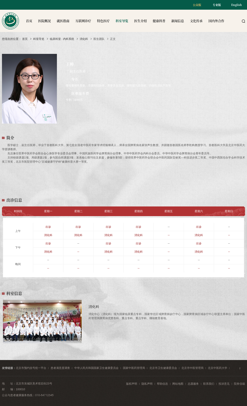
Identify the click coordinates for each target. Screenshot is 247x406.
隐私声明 (147, 383)
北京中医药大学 (217, 367)
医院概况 (44, 21)
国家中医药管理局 (134, 367)
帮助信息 (162, 383)
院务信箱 (239, 383)
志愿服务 (193, 383)
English (236, 5)
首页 (29, 21)
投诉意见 (224, 383)
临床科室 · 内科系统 (62, 38)
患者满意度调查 (60, 367)
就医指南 (63, 21)
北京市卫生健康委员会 (163, 367)
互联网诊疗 (83, 21)
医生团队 (99, 38)
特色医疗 (103, 21)
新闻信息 (177, 21)
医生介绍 (140, 21)
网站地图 (177, 383)
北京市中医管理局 (192, 367)
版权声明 (131, 383)
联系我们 (208, 383)
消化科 (84, 38)
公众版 (197, 5)
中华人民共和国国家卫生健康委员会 (96, 367)
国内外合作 (216, 21)
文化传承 (196, 21)
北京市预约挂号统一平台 (31, 367)
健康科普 (159, 21)
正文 (113, 38)
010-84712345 (44, 395)
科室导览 (122, 21)
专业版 (217, 5)
